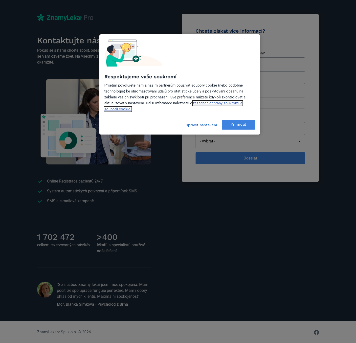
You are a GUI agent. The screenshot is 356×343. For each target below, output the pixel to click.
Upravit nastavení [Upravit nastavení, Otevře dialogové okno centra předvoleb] (201, 125)
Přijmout (238, 124)
